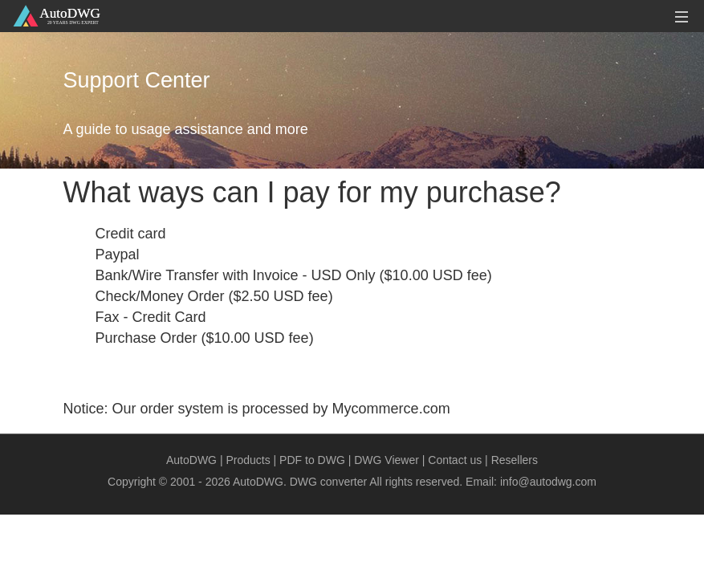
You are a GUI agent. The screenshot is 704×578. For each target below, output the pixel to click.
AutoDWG (191, 460)
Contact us (455, 460)
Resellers (514, 460)
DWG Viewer (386, 460)
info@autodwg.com (548, 481)
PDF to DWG (312, 460)
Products (248, 460)
